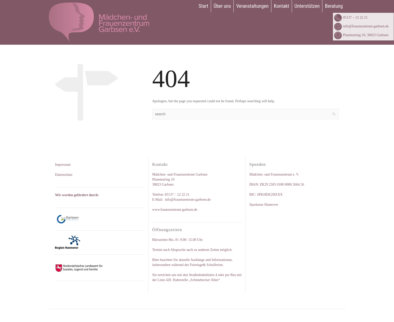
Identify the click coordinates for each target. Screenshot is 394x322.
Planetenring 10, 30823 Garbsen (361, 35)
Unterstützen (307, 6)
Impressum (63, 165)
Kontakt (281, 6)
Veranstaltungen (252, 6)
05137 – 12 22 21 (351, 17)
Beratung (334, 6)
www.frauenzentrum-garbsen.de (174, 209)
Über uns (222, 6)
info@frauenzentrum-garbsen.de (361, 26)
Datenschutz (63, 175)
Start (203, 6)
